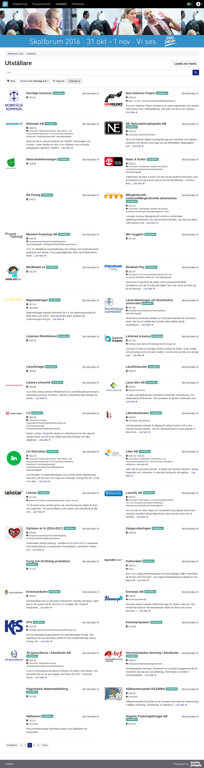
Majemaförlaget (37, 300)
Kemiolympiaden (138, 622)
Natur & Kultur (136, 159)
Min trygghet (135, 234)
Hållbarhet (33, 716)
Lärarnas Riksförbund (41, 336)
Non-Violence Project (141, 93)
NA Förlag (33, 195)
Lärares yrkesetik (38, 382)
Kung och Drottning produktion (48, 561)
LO (28, 413)
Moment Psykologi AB (41, 234)
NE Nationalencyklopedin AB (146, 123)
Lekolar (31, 492)
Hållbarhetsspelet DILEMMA (145, 689)
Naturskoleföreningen (41, 159)
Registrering (20, 4)
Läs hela (131, 112)
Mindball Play (135, 267)
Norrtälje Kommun (39, 93)
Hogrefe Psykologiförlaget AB (147, 716)
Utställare (61, 4)
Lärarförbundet (136, 366)
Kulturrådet (134, 561)
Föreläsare (78, 4)
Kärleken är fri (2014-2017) (44, 528)
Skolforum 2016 (15, 53)
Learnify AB (134, 492)
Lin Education (36, 451)
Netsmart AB (35, 123)
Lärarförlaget (35, 366)
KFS (29, 622)
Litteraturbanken (137, 413)
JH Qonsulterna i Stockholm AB (48, 652)
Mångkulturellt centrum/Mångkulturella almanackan (151, 196)
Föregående (12, 745)
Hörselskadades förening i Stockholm (152, 652)
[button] (189, 4)
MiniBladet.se (35, 267)
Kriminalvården (37, 591)
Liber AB (132, 451)
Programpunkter (41, 4)
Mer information (91, 93)
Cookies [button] (9, 764)
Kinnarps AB (135, 591)
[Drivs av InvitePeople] (187, 764)
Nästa (44, 745)
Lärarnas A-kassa (138, 336)
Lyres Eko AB (135, 382)
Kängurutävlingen (138, 528)
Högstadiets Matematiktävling (47, 689)
